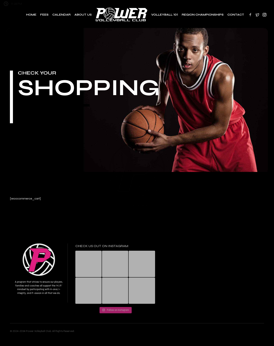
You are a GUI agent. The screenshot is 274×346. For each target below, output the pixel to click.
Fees (44, 14)
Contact (235, 14)
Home (31, 14)
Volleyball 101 (164, 14)
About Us (83, 14)
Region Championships (203, 14)
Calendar (61, 14)
